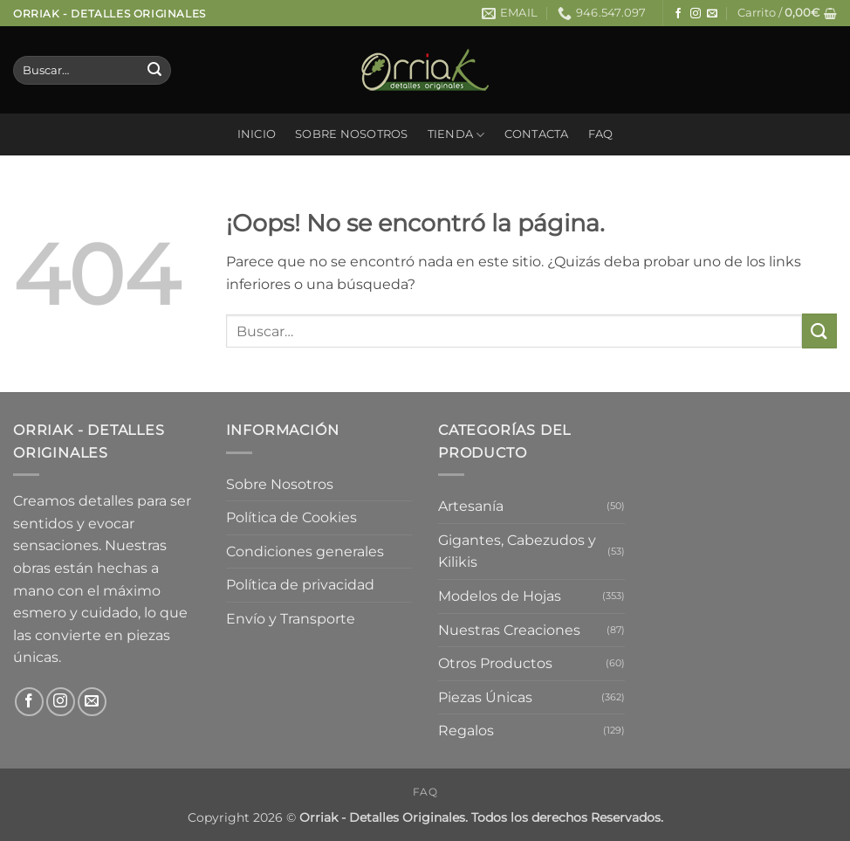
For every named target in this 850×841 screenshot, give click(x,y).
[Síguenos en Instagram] (695, 14)
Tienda (456, 135)
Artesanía (471, 506)
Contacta (536, 134)
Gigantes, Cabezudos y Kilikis (517, 551)
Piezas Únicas (485, 697)
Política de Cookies (291, 517)
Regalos (466, 730)
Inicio (257, 134)
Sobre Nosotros (351, 134)
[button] (787, 13)
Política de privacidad (300, 584)
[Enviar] (154, 71)
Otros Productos (495, 663)
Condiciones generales (305, 551)
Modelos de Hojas (499, 596)
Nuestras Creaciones (509, 630)
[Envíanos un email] (712, 14)
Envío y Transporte (290, 618)
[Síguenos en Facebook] (678, 14)
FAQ (601, 134)
